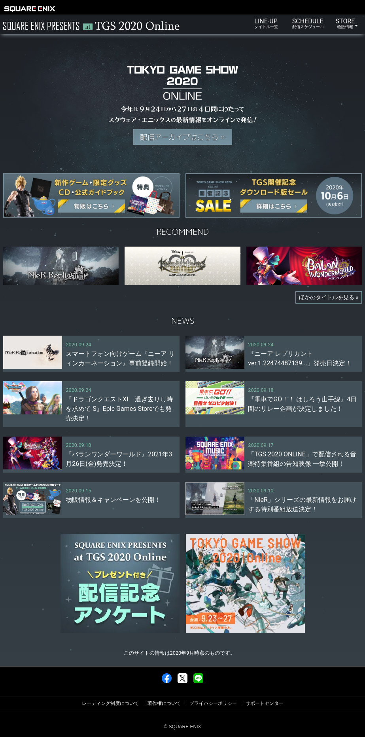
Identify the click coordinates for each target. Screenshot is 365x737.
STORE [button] (344, 23)
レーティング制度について (110, 703)
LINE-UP (266, 23)
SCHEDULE (308, 23)
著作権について (164, 703)
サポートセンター (265, 703)
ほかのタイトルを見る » (328, 297)
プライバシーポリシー (213, 703)
